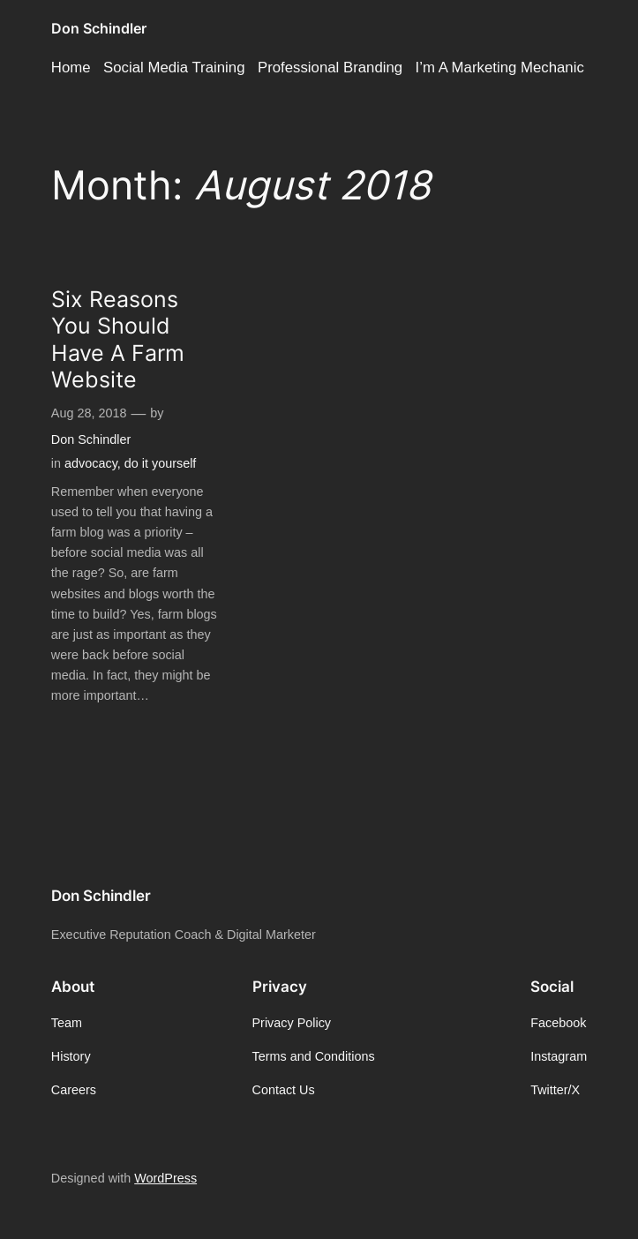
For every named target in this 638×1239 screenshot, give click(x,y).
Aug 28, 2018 (89, 413)
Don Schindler (98, 28)
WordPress (165, 1178)
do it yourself (160, 463)
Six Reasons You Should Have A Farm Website (117, 339)
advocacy (90, 463)
